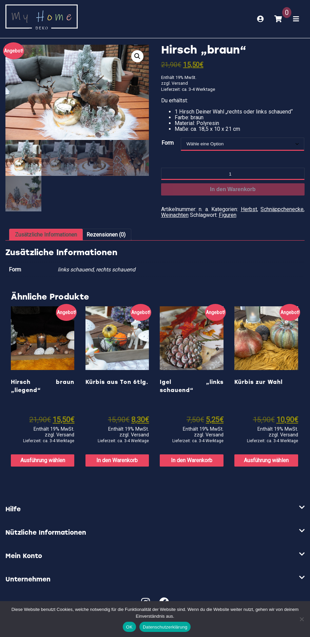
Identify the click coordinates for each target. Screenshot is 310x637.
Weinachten (175, 215)
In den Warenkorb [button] (117, 460)
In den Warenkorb (233, 189)
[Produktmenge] (233, 174)
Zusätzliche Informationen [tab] (46, 234)
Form (167, 143)
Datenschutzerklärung (165, 627)
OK (129, 627)
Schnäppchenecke (282, 209)
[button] (137, 56)
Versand (180, 83)
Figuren (227, 215)
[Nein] (301, 619)
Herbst (249, 209)
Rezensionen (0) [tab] (105, 234)
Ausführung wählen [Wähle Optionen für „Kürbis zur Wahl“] (266, 460)
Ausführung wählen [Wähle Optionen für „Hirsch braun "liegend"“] (42, 460)
